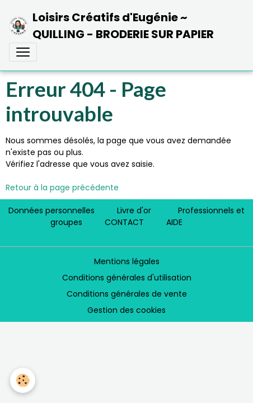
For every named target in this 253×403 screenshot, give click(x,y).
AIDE (174, 222)
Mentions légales (127, 261)
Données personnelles (51, 210)
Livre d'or (134, 210)
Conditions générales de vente (127, 293)
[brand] (122, 26)
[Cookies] (22, 380)
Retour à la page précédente (62, 187)
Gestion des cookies (126, 310)
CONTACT (124, 222)
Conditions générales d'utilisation (126, 277)
